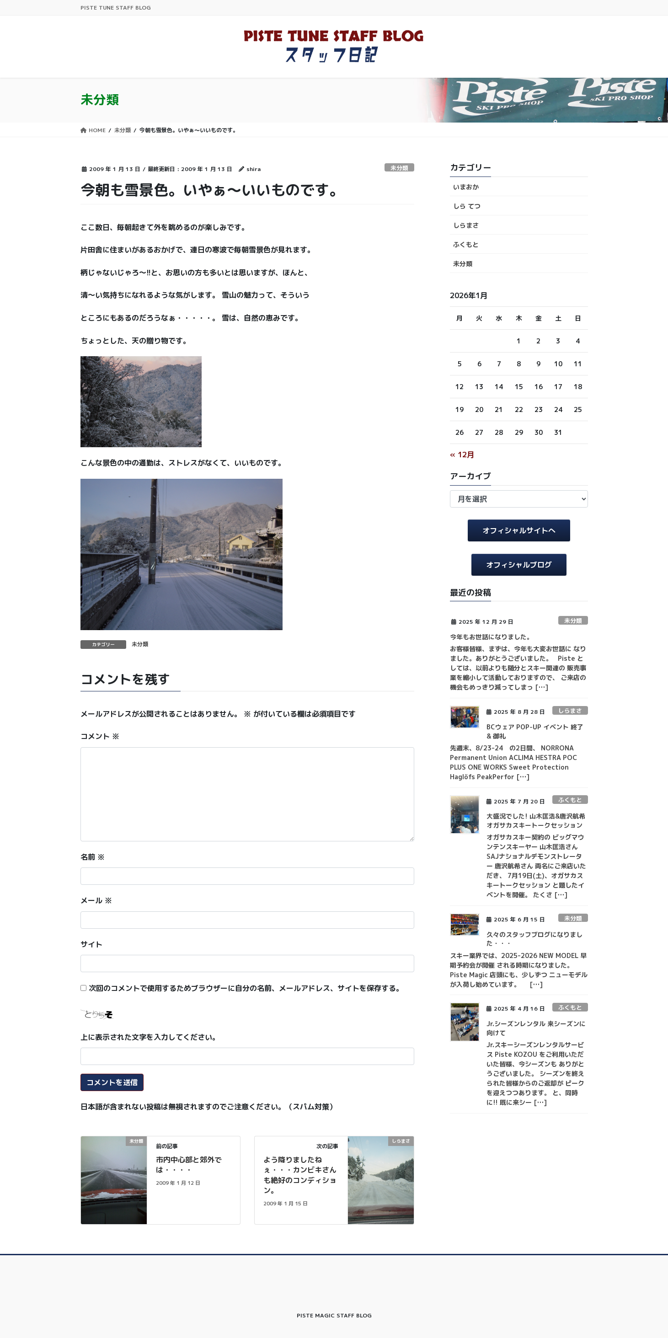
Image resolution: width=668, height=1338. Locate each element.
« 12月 (462, 455)
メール (96, 900)
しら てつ (467, 206)
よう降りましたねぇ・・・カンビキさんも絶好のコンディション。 (300, 1175)
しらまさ (466, 225)
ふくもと (466, 244)
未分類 (399, 168)
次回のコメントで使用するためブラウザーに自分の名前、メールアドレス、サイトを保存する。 (246, 988)
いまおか (466, 186)
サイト (91, 944)
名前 (92, 857)
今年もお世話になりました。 (491, 636)
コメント (99, 736)
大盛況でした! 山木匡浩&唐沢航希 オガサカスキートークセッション (535, 821)
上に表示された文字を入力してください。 (149, 1037)
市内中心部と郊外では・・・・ (189, 1165)
